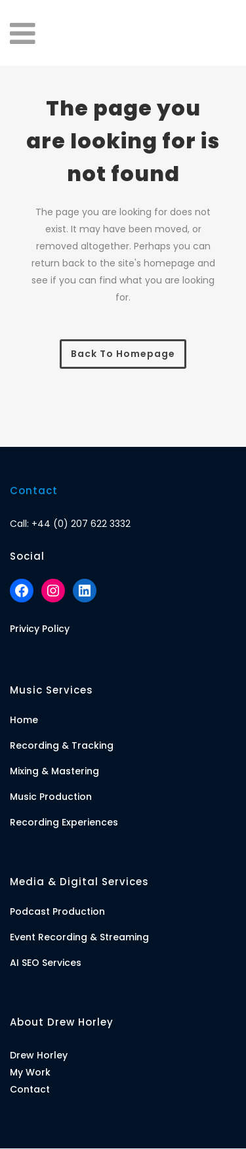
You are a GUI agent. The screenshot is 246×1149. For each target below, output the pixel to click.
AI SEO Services (45, 962)
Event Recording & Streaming (79, 937)
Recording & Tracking (61, 745)
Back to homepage (123, 353)
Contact (30, 1089)
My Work (30, 1072)
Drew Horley (39, 1055)
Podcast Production (57, 911)
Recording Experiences (64, 822)
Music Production (51, 796)
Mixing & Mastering (54, 771)
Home (24, 719)
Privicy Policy (40, 628)
